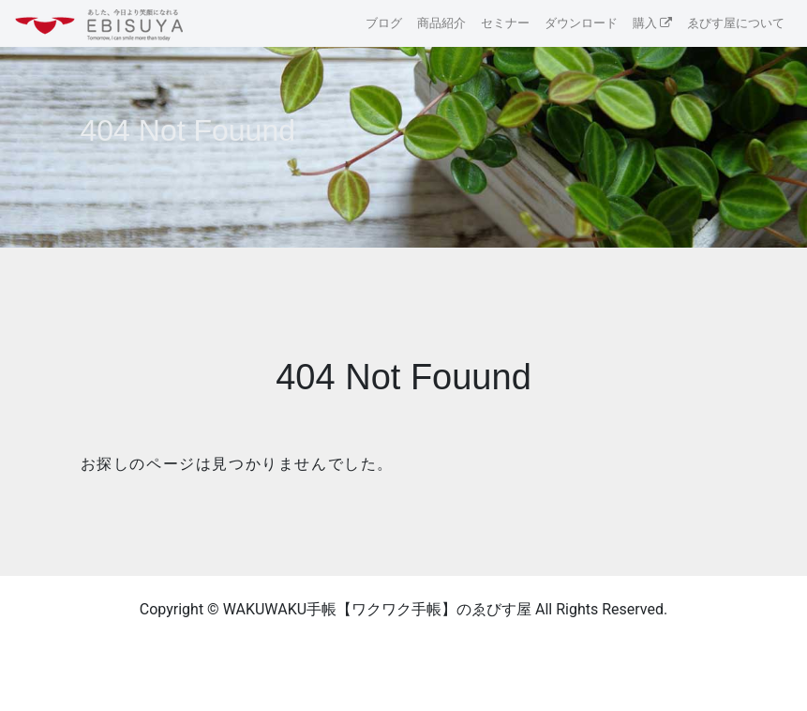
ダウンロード (581, 23)
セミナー (505, 23)
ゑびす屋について (736, 23)
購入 (645, 23)
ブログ (384, 23)
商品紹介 (441, 23)
